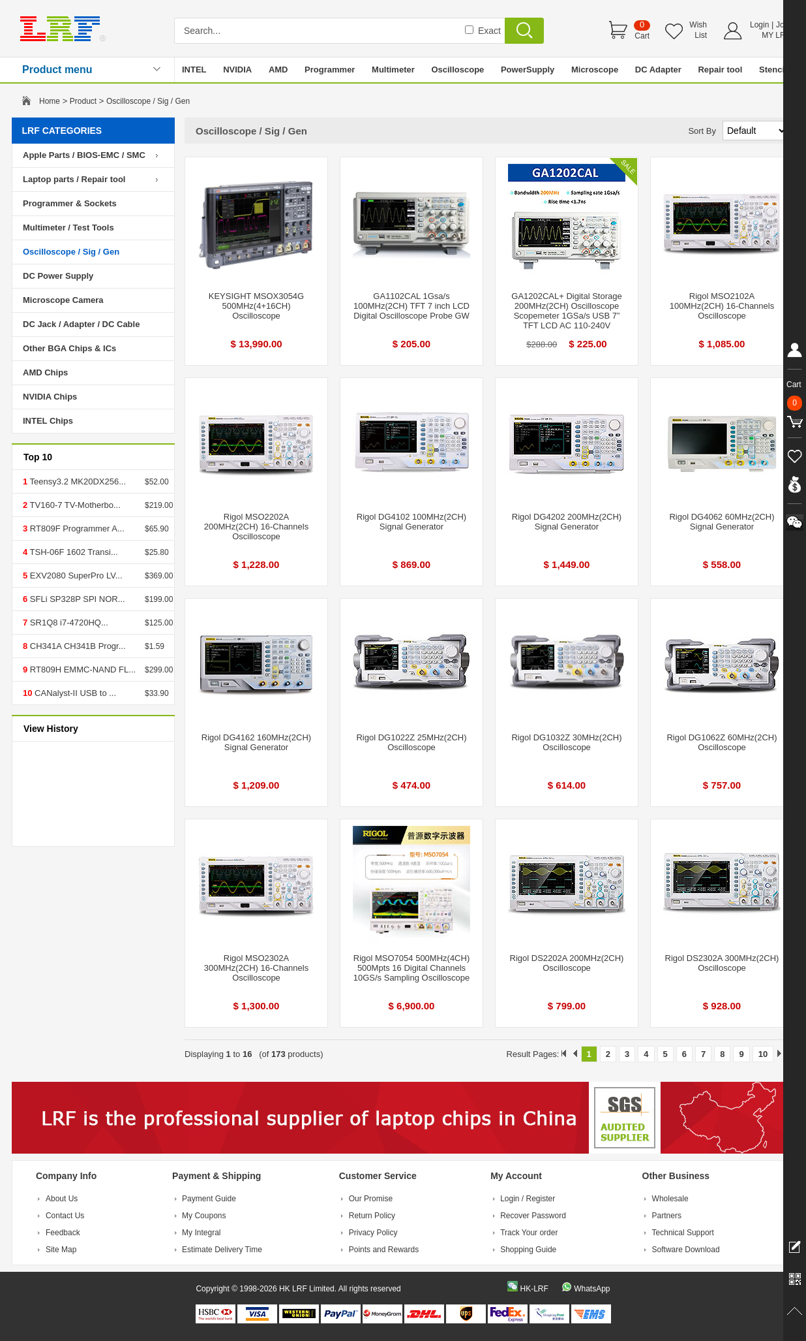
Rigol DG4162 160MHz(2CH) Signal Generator (256, 742)
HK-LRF (534, 1288)
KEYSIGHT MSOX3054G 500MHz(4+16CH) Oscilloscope (256, 306)
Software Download (686, 1249)
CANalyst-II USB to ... (74, 693)
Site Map (61, 1249)
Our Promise (371, 1198)
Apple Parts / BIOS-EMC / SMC (84, 155)
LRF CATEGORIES (62, 130)
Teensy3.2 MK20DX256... (76, 481)
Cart (641, 35)
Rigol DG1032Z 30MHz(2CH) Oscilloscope (566, 742)
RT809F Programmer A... (76, 528)
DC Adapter (658, 69)
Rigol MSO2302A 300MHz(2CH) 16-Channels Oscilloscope (256, 968)
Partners (666, 1215)
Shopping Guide (528, 1249)
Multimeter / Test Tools (68, 227)
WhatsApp (592, 1288)
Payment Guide (209, 1198)
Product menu (57, 69)
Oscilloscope (457, 69)
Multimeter (393, 69)
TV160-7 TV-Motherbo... (74, 505)
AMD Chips (45, 372)
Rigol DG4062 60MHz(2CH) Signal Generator (721, 521)
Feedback (63, 1232)
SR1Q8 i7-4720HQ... (67, 622)
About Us (62, 1198)
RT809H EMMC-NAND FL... (81, 669)
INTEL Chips (48, 421)
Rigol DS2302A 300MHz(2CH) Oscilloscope (722, 963)
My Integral (201, 1232)
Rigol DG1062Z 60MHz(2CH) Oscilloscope (721, 742)
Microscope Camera (63, 300)
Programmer (330, 69)
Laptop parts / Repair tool (74, 179)
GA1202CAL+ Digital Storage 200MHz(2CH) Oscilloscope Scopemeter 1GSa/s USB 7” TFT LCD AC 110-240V (566, 310)
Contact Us (65, 1215)
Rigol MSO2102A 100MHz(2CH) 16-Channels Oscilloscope (722, 306)
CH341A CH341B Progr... (76, 646)
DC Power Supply (58, 276)
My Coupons (204, 1215)
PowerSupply (527, 69)
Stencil (773, 69)
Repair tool (720, 69)
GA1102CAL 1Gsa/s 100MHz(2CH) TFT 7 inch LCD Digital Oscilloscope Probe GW (411, 306)
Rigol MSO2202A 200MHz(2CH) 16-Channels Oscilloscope (256, 526)
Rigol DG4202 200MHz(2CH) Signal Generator (566, 521)
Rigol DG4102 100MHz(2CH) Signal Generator (411, 521)
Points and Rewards (384, 1249)
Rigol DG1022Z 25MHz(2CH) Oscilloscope (411, 742)
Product (83, 101)
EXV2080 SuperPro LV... (74, 575)
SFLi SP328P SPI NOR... (76, 599)
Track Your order (529, 1232)
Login (759, 24)
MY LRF (776, 35)
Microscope (594, 69)
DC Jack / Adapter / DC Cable (81, 324)
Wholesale (670, 1198)
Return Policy (372, 1215)
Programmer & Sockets (70, 203)
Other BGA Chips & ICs (69, 348)
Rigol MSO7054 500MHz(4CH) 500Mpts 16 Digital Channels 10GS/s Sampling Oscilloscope (411, 968)
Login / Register (527, 1198)
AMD (278, 69)
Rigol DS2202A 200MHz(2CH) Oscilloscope (567, 963)
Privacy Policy (373, 1232)
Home (49, 101)
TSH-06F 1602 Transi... (72, 552)
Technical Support (683, 1232)
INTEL (194, 69)
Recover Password (533, 1215)
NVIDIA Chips (50, 397)
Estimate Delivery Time (222, 1249)
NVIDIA (237, 69)
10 (763, 1054)
